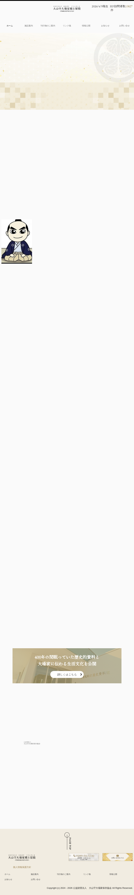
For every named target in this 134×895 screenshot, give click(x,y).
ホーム (10, 25)
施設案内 (29, 25)
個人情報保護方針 (22, 867)
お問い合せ (124, 25)
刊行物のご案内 (48, 25)
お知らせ (105, 25)
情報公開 (86, 25)
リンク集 (67, 25)
